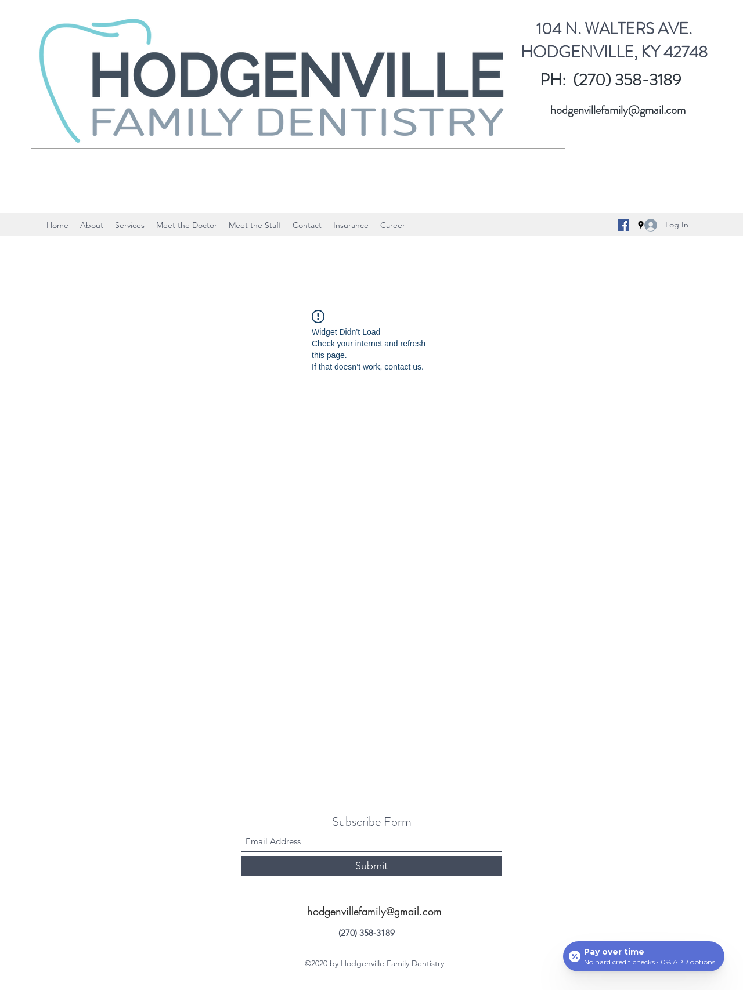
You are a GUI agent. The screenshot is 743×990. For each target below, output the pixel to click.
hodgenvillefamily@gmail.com (618, 110)
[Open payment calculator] (643, 956)
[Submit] (371, 866)
